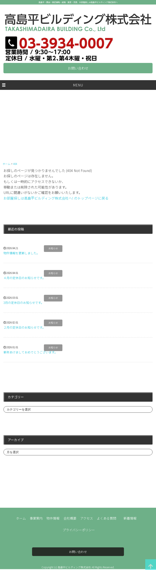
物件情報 (52, 518)
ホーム (21, 518)
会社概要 (69, 518)
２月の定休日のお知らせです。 (24, 327)
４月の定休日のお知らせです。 (24, 278)
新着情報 (130, 518)
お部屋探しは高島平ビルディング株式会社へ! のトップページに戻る (55, 198)
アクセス (86, 518)
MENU (78, 84)
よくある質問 (106, 518)
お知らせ (53, 248)
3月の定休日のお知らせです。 (23, 302)
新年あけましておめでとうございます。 (30, 352)
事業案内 (36, 518)
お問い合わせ (78, 68)
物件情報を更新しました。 (21, 253)
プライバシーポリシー (79, 530)
